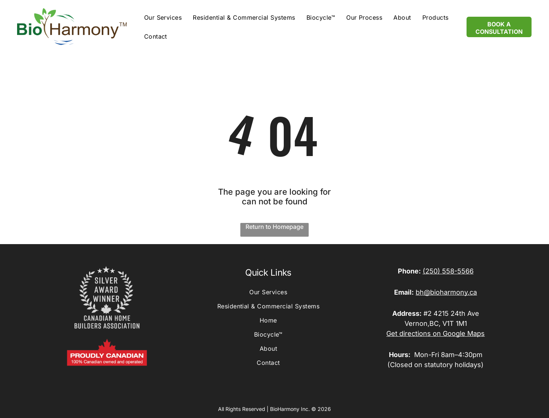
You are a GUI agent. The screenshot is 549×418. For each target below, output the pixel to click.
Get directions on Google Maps (435, 333)
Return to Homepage (274, 226)
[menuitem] (163, 17)
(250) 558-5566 (448, 271)
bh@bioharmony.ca (446, 292)
